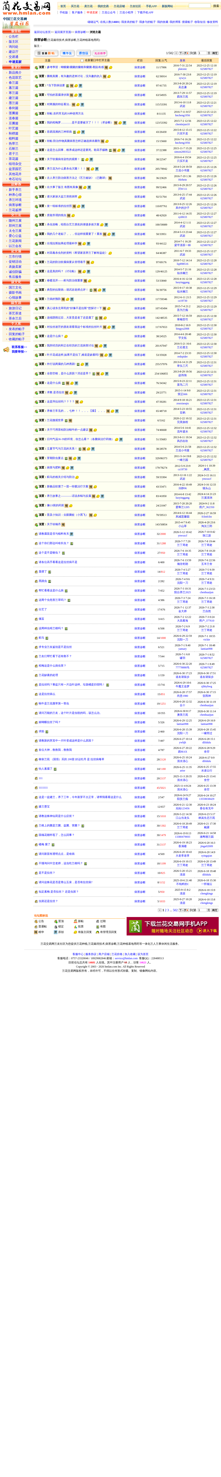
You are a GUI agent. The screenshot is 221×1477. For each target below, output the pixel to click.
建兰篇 (13, 98)
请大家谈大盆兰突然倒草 (62, 196)
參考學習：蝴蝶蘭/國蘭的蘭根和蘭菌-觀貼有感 (75, 67)
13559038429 (206, 799)
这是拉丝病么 (47, 694)
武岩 (182, 106)
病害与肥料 (54, 467)
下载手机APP (145, 12)
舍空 (206, 751)
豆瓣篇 (13, 123)
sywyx (182, 78)
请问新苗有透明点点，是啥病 (57, 853)
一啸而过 (206, 733)
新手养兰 (15, 189)
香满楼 (182, 846)
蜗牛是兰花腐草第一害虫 (54, 703)
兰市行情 (15, 256)
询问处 (13, 46)
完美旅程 (182, 422)
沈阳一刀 (182, 582)
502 (175, 910)
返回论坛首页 (42, 32)
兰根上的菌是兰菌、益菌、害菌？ (59, 825)
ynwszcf (206, 478)
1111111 (43, 787)
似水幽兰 (182, 273)
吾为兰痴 (182, 310)
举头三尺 (182, 365)
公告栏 (13, 36)
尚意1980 (182, 695)
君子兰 (13, 153)
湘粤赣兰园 (207, 836)
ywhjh (182, 742)
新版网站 (167, 6)
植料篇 (13, 138)
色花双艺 (15, 77)
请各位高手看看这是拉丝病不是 (58, 562)
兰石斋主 (182, 347)
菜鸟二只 (182, 384)
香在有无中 (207, 808)
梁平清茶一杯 (182, 245)
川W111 (182, 189)
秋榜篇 (13, 133)
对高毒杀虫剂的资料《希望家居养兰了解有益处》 (77, 252)
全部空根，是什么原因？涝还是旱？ (69, 373)
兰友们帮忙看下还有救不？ (55, 656)
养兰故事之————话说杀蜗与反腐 (69, 495)
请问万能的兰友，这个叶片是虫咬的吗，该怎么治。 (70, 713)
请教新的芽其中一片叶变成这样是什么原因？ (66, 740)
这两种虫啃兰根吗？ (51, 628)
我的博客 (175, 22)
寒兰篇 (13, 93)
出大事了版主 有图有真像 (62, 187)
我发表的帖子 (129, 22)
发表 (182, 60)
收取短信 (200, 22)
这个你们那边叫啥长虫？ (54, 543)
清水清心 (182, 761)
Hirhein (182, 179)
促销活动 (15, 261)
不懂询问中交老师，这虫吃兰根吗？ (61, 863)
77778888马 (182, 667)
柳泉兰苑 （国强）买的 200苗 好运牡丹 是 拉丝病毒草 (71, 759)
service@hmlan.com (126, 958)
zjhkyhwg (206, 686)
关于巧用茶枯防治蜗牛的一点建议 (67, 429)
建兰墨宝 (44, 806)
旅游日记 (15, 308)
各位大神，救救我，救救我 (55, 749)
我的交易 (103, 6)
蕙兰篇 (13, 87)
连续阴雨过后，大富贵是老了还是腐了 (70, 317)
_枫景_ (207, 469)
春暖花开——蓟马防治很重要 (65, 280)
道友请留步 (182, 677)
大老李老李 (182, 855)
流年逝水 (182, 431)
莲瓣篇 (13, 113)
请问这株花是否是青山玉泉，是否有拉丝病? (65, 882)
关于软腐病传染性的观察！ (63, 159)
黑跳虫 (43, 581)
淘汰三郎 (206, 526)
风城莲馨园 (182, 516)
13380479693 (182, 836)
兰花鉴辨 (15, 210)
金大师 (182, 611)
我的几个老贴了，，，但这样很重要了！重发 (74, 233)
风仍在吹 (182, 441)
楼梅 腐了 (44, 844)
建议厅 (13, 52)
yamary (182, 648)
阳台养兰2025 (182, 592)
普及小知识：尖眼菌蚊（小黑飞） (67, 514)
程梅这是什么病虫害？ (52, 665)
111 (41, 778)
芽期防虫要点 (55, 458)
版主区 (13, 41)
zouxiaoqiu (182, 403)
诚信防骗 (15, 272)
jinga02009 (207, 846)
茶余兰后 (15, 318)
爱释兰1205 (182, 507)
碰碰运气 (93, 22)
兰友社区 (135, 6)
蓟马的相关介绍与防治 (61, 477)
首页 (63, 6)
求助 (41, 731)
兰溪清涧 (206, 497)
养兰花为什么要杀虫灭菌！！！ (66, 168)
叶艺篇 (13, 128)
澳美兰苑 (182, 714)
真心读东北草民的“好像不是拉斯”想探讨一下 (74, 308)
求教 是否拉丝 (55, 392)
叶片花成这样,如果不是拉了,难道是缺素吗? (73, 354)
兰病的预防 (54, 299)
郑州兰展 (15, 225)
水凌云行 (206, 770)
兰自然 (207, 611)
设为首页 (142, 954)
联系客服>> (19, 347)
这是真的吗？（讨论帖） (62, 271)
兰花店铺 (119, 6)
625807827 (207, 69)
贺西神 (207, 695)
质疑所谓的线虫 (56, 215)
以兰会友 (15, 246)
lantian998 (206, 648)
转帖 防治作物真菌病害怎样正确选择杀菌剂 (73, 141)
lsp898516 (182, 263)
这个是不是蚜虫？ (50, 552)
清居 (182, 874)
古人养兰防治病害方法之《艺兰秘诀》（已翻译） (77, 177)
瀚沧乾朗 (182, 564)
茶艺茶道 (15, 313)
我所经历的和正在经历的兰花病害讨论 (70, 345)
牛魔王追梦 (182, 686)
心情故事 (15, 297)
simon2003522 (182, 151)
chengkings (206, 893)
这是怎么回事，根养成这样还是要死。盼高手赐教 (77, 150)
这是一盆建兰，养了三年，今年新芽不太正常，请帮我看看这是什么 (80, 797)
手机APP (151, 6)
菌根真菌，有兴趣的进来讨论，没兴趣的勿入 (74, 76)
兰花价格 (116, 954)
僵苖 (41, 618)
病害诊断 (80, 32)
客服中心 (78, 954)
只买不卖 (182, 133)
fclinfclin (207, 516)
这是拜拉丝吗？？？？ (61, 401)
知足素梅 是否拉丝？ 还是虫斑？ (59, 891)
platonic (182, 69)
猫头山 (207, 488)
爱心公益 (15, 236)
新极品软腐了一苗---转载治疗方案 (67, 486)
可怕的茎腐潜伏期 (58, 94)
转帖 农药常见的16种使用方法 (65, 113)
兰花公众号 (109, 12)
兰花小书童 (182, 170)
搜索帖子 (187, 22)
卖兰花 (88, 6)
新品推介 (15, 72)
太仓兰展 (15, 230)
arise (182, 770)
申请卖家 (92, 12)
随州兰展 (15, 220)
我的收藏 (162, 22)
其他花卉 (15, 174)
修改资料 (212, 22)
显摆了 (43, 571)
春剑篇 (13, 108)
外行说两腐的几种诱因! (61, 364)
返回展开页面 (63, 32)
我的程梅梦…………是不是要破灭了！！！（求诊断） (80, 122)
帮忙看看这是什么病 (51, 590)
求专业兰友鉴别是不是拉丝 (55, 647)
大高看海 (182, 620)
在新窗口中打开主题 (97, 60)
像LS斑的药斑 (55, 505)
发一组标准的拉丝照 (59, 206)
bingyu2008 (182, 328)
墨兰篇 (13, 103)
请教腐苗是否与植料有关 (54, 533)
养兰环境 (15, 200)
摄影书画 (15, 292)
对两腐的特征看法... (59, 104)
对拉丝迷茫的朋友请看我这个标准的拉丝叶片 (74, 326)
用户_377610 (206, 620)
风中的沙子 (182, 207)
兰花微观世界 (55, 420)
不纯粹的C (182, 884)
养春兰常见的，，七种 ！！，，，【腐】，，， (76, 410)
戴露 (206, 827)
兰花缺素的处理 (48, 675)
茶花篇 (13, 159)
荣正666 (182, 394)
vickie (206, 639)
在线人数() (110, 22)
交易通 (13, 57)
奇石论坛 (15, 179)
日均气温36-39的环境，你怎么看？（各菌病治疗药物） (80, 439)
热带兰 (13, 143)
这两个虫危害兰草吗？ (52, 600)
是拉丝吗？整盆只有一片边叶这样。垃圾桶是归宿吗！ (72, 684)
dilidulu (206, 742)
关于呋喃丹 (54, 524)
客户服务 (77, 12)
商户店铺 (104, 954)
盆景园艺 (15, 169)
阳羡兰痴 (182, 799)
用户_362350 (206, 507)
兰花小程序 (126, 12)
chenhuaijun (206, 592)
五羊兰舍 (206, 564)
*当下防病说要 (56, 85)
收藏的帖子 (17, 339)
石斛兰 (13, 148)
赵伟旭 (182, 375)
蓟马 (41, 637)
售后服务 (15, 277)
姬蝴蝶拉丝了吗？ (50, 722)
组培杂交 (15, 164)
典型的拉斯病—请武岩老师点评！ (67, 289)
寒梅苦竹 (182, 319)
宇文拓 (182, 337)
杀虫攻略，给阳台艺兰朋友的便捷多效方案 (73, 224)
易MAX (182, 751)
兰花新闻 (15, 241)
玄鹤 (182, 412)
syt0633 (182, 217)
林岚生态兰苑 (206, 817)
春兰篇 (13, 82)
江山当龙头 (182, 817)
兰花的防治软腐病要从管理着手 (66, 262)
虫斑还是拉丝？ (48, 901)
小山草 (182, 526)
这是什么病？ (55, 336)
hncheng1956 (182, 115)
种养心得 (15, 195)
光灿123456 (182, 808)
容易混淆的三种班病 (59, 131)
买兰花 (75, 6)
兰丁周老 (182, 545)
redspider (182, 356)
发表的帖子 (17, 329)
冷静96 (182, 488)
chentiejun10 (182, 124)
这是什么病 (54, 382)
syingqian (206, 855)
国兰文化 (15, 287)
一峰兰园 (182, 460)
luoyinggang (182, 282)
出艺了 (43, 609)
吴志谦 (182, 87)
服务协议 (90, 954)
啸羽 (182, 658)
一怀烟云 (206, 884)
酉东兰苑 (182, 96)
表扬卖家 (15, 266)
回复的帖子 (17, 334)
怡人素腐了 (45, 768)
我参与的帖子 (147, 22)
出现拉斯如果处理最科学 (62, 243)
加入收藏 (130, 954)
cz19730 (182, 300)
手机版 (64, 12)
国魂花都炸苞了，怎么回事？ (57, 835)
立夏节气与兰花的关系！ (62, 448)
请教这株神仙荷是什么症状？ (57, 816)
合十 (182, 705)
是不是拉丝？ (47, 872)
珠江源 (207, 535)
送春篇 (13, 118)
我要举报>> (19, 351)
